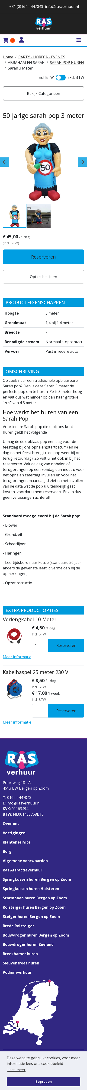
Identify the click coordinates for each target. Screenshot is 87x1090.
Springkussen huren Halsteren (31, 888)
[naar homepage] (43, 23)
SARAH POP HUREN (67, 62)
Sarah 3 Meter (20, 68)
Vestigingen (14, 832)
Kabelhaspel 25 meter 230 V (35, 672)
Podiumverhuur (17, 972)
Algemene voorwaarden (25, 860)
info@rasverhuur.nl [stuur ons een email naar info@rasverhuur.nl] (62, 6)
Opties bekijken (43, 276)
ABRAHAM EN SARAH (26, 62)
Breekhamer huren (20, 953)
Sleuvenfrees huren (21, 963)
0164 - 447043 (17, 797)
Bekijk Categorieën (43, 93)
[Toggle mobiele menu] (78, 40)
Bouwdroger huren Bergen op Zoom (36, 935)
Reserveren (43, 257)
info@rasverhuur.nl (21, 803)
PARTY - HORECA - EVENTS (41, 57)
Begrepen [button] (43, 1081)
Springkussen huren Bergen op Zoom (37, 879)
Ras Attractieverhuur (22, 870)
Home (8, 57)
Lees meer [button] (16, 1069)
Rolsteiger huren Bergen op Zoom (34, 907)
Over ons (11, 823)
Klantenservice (17, 842)
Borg (7, 851)
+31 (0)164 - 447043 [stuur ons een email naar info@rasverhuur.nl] (25, 6)
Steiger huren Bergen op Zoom (31, 916)
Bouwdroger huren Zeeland (28, 944)
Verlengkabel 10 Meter (29, 619)
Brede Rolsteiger (18, 925)
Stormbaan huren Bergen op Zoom (35, 898)
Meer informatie (17, 656)
